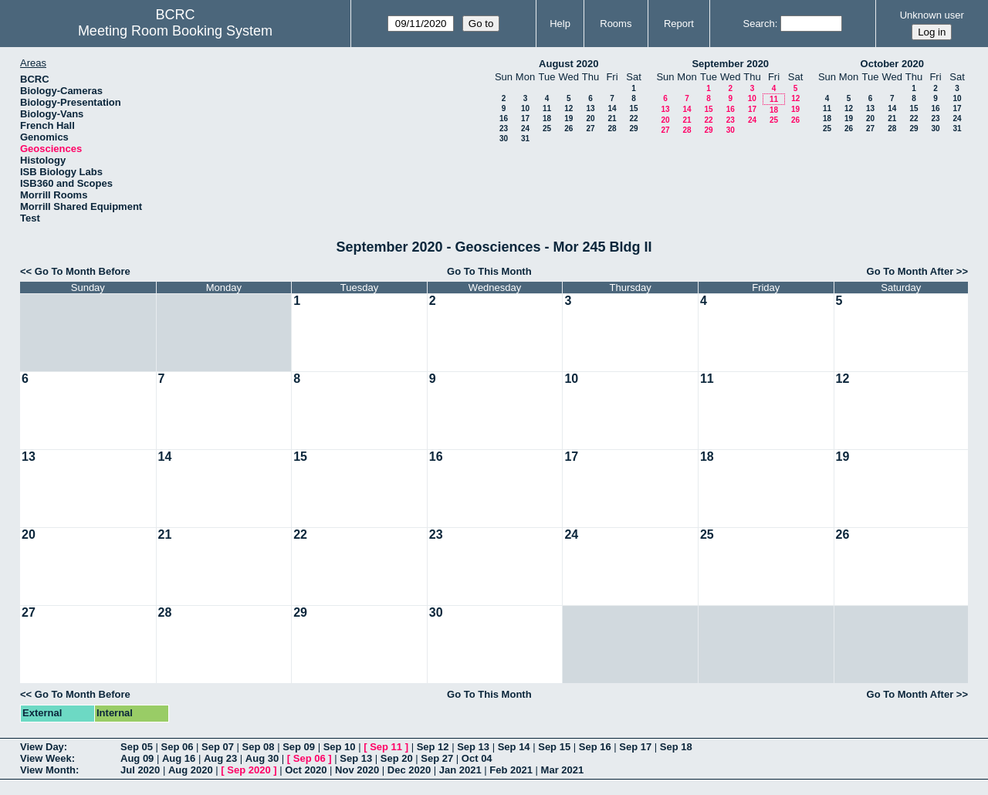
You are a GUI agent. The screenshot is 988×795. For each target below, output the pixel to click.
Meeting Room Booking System (175, 31)
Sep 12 (433, 747)
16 (503, 118)
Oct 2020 (306, 770)
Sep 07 (217, 747)
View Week (46, 758)
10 (525, 108)
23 (503, 128)
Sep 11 (386, 747)
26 (568, 128)
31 (525, 138)
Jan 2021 (460, 770)
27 (590, 128)
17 (525, 118)
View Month (48, 770)
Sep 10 (339, 747)
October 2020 (892, 63)
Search (758, 23)
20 (590, 118)
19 (568, 118)
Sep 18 (676, 747)
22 (633, 118)
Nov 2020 (357, 770)
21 (611, 118)
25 (547, 128)
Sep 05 (136, 747)
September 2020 (730, 63)
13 (590, 108)
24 (525, 128)
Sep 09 (299, 747)
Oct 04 (477, 758)
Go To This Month (489, 271)
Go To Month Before (82, 271)
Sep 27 (437, 758)
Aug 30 (262, 758)
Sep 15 (554, 747)
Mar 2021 (562, 770)
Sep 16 (595, 747)
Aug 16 (178, 758)
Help (560, 23)
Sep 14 (514, 747)
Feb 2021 (511, 770)
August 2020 (568, 63)
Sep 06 (177, 747)
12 (568, 108)
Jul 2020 (140, 770)
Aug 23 (220, 758)
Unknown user (932, 15)
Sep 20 (397, 758)
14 (611, 108)
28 (611, 128)
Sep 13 (473, 747)
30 (503, 138)
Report (679, 23)
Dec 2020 (409, 770)
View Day (42, 747)
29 (633, 128)
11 (547, 108)
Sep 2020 (248, 770)
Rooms (615, 23)
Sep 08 (258, 747)
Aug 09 (137, 758)
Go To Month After (910, 271)
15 (633, 108)
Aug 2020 (190, 770)
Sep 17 (635, 747)
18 (547, 118)
